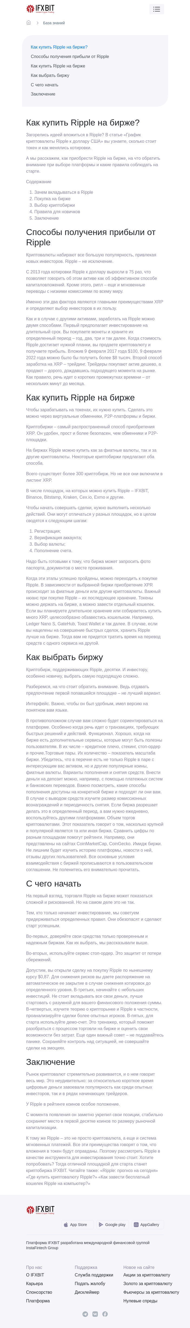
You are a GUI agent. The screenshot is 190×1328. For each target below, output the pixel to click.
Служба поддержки (94, 1275)
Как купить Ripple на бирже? (59, 47)
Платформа (38, 1301)
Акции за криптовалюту (144, 1275)
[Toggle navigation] (156, 9)
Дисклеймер (87, 1292)
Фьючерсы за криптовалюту (144, 1292)
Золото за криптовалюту (144, 1283)
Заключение (43, 94)
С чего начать (44, 85)
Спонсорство (39, 1292)
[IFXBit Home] (40, 9)
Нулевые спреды (141, 1301)
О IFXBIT (35, 1275)
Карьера (34, 1283)
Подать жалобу (90, 1283)
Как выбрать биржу (50, 75)
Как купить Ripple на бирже (58, 66)
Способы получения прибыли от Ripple (70, 56)
